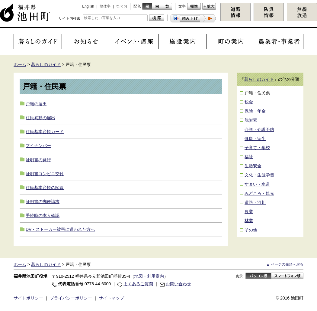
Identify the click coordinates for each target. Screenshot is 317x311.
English (88, 6)
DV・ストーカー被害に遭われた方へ (60, 229)
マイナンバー (38, 145)
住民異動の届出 (40, 117)
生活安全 (253, 165)
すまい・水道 (257, 184)
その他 (251, 230)
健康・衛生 (255, 138)
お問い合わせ (178, 283)
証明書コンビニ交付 (45, 173)
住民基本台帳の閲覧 (45, 187)
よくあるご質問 (138, 283)
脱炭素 (251, 120)
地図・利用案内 (149, 276)
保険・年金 (255, 111)
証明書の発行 (38, 159)
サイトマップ (111, 298)
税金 (249, 102)
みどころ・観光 (259, 193)
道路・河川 (255, 202)
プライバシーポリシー (71, 298)
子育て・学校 (257, 147)
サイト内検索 (69, 18)
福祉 (249, 156)
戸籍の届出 (36, 103)
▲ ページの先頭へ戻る (284, 264)
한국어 (121, 6)
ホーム (20, 64)
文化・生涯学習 (259, 174)
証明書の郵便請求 (42, 201)
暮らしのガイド (46, 64)
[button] (193, 18)
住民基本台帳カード (45, 131)
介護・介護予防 (259, 129)
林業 (249, 220)
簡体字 (105, 6)
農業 (249, 211)
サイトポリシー (28, 298)
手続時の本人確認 (42, 215)
